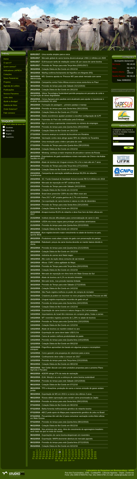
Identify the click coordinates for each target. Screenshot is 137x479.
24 (44, 452)
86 (49, 458)
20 (92, 450)
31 (66, 452)
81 (33, 458)
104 (69, 460)
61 (34, 456)
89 (59, 458)
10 (59, 450)
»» (73, 460)
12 (66, 450)
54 (76, 454)
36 (82, 452)
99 (91, 458)
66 (50, 456)
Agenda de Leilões (11, 86)
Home (6, 59)
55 (79, 454)
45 (47, 454)
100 (95, 458)
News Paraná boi (11, 78)
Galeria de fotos (10, 105)
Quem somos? (10, 67)
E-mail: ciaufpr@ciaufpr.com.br (120, 475)
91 (66, 458)
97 (85, 458)
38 (89, 452)
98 (88, 458)
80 (95, 456)
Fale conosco (9, 113)
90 (62, 458)
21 (34, 452)
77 (85, 456)
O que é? (7, 63)
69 (60, 456)
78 (89, 456)
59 (92, 454)
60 (95, 454)
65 (47, 456)
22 (37, 452)
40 (95, 452)
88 (56, 458)
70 (63, 456)
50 (63, 454)
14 (72, 450)
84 (43, 458)
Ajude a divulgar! (11, 101)
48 (57, 454)
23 (40, 452)
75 (79, 456)
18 (85, 450)
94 (75, 458)
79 (92, 456)
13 (69, 450)
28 (57, 452)
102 (61, 460)
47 (53, 454)
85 (46, 458)
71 (66, 456)
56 (82, 454)
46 (50, 454)
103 (65, 460)
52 (69, 454)
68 (57, 456)
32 (69, 452)
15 (75, 450)
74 (76, 456)
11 (63, 450)
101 (56, 460)
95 (78, 458)
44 (44, 454)
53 (72, 454)
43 (40, 454)
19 (88, 450)
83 (40, 458)
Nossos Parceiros (11, 94)
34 (76, 452)
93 (72, 458)
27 (53, 452)
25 (47, 452)
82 (36, 458)
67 (53, 456)
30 (63, 452)
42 (37, 454)
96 (82, 458)
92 (69, 458)
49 (60, 454)
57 (85, 454)
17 (82, 450)
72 (69, 456)
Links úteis (8, 97)
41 (34, 454)
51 (66, 454)
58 (89, 454)
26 (50, 452)
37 (85, 452)
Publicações (9, 90)
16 (79, 450)
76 (82, 456)
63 (40, 456)
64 (44, 456)
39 (92, 452)
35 (79, 452)
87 (53, 458)
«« (37, 450)
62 (37, 456)
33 (72, 452)
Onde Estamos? (10, 109)
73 (72, 456)
